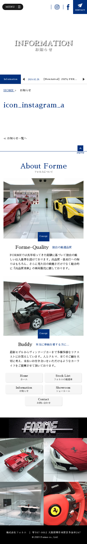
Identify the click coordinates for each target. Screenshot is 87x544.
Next (84, 79)
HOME (8, 90)
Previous (24, 79)
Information (10, 79)
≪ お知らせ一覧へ (15, 138)
